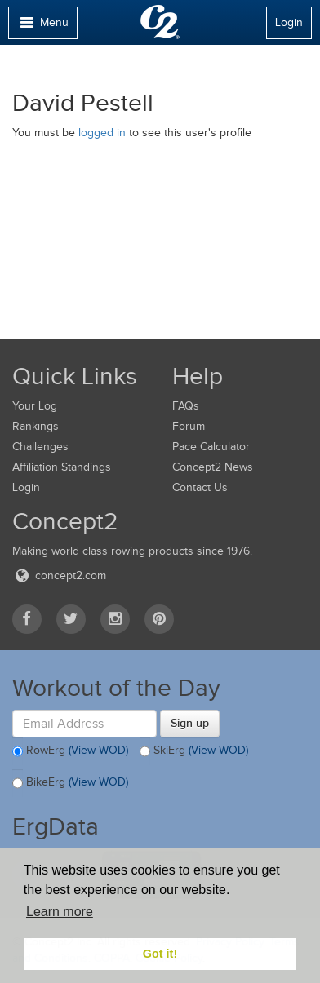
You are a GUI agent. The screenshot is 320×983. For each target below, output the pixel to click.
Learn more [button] (59, 912)
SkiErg (194, 751)
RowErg (70, 751)
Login (289, 22)
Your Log (34, 406)
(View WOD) (98, 750)
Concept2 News (212, 467)
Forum (188, 426)
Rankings (35, 426)
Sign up (190, 722)
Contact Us (200, 487)
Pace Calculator (211, 447)
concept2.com (59, 575)
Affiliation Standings (61, 467)
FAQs (185, 406)
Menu (42, 26)
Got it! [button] (160, 953)
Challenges (40, 447)
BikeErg (70, 783)
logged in (102, 132)
